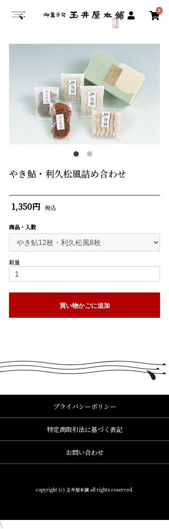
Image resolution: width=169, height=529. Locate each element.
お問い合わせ (85, 452)
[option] (84, 94)
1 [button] (77, 155)
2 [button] (91, 155)
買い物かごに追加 (84, 305)
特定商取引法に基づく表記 (85, 429)
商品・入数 (22, 227)
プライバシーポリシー (84, 406)
